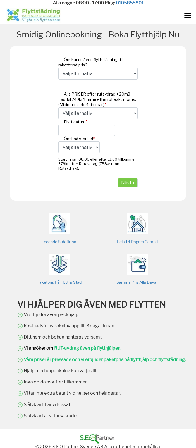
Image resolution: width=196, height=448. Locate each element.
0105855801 (130, 3)
